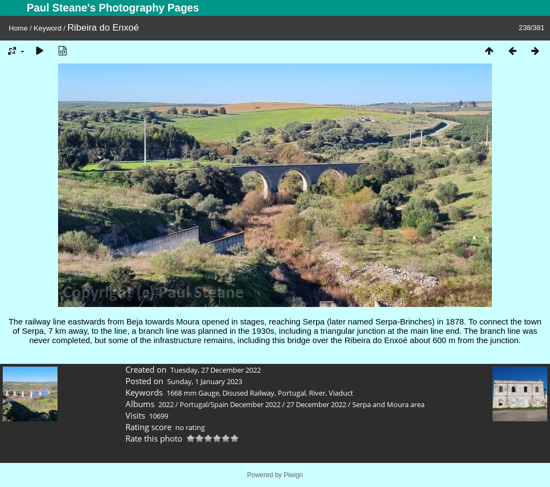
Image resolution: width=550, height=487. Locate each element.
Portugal (292, 393)
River (317, 393)
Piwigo (293, 475)
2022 (166, 404)
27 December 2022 (316, 404)
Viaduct (341, 393)
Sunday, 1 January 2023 (204, 381)
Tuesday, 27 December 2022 (215, 370)
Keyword (48, 28)
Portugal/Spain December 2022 (230, 404)
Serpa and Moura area (388, 404)
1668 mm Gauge (193, 393)
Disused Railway (248, 393)
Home (18, 28)
